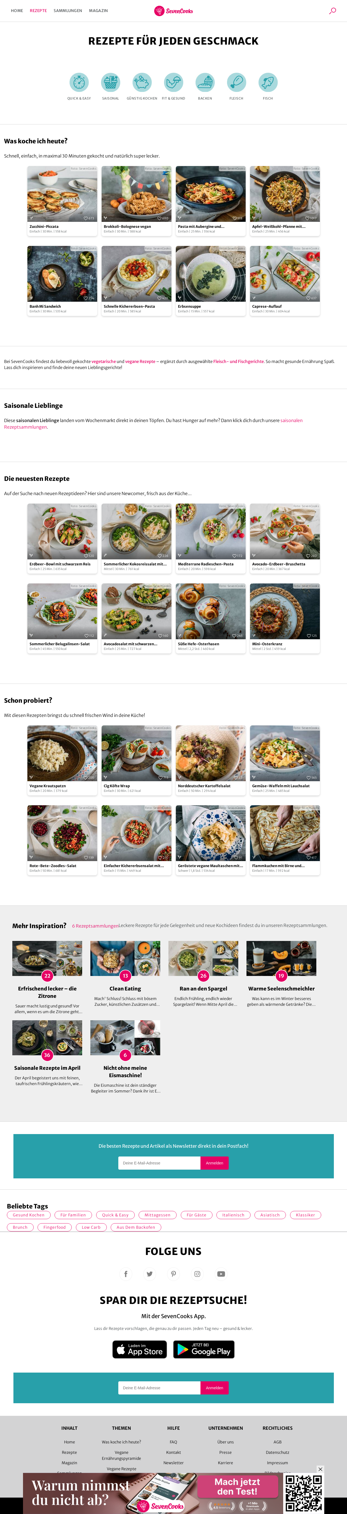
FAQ (173, 1442)
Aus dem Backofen (136, 1227)
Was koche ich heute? (121, 1442)
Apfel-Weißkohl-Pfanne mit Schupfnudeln (277, 226)
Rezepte (38, 10)
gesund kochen (29, 1215)
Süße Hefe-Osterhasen (198, 644)
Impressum (277, 1462)
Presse (225, 1452)
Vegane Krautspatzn (48, 786)
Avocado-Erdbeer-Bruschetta (278, 564)
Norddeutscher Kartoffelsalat (204, 786)
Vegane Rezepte (121, 1468)
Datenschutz (277, 1452)
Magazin (98, 10)
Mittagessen (158, 1215)
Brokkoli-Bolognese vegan (127, 226)
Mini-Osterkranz (267, 644)
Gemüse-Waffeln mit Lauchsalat (281, 786)
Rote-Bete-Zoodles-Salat (53, 866)
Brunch (20, 1227)
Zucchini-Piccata (44, 226)
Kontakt (173, 1452)
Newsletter (174, 1462)
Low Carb (91, 1227)
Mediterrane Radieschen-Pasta (206, 564)
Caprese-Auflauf (267, 306)
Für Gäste (197, 1215)
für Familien (73, 1215)
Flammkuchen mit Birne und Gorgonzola (276, 866)
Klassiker (305, 1215)
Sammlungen (68, 10)
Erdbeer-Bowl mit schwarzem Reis (60, 564)
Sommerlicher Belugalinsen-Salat (60, 644)
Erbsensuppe (189, 306)
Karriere (225, 1462)
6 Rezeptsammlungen (95, 926)
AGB (278, 1442)
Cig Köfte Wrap (117, 786)
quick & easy (115, 1215)
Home (17, 10)
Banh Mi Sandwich (45, 306)
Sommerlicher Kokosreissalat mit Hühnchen (133, 564)
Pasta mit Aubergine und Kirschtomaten (199, 226)
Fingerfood (55, 1227)
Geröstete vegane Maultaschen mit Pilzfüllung (209, 866)
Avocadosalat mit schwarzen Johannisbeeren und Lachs (129, 644)
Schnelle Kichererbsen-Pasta (129, 306)
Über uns (225, 1442)
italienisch (233, 1215)
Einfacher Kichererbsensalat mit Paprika (132, 866)
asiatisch (270, 1215)
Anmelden (214, 1163)
